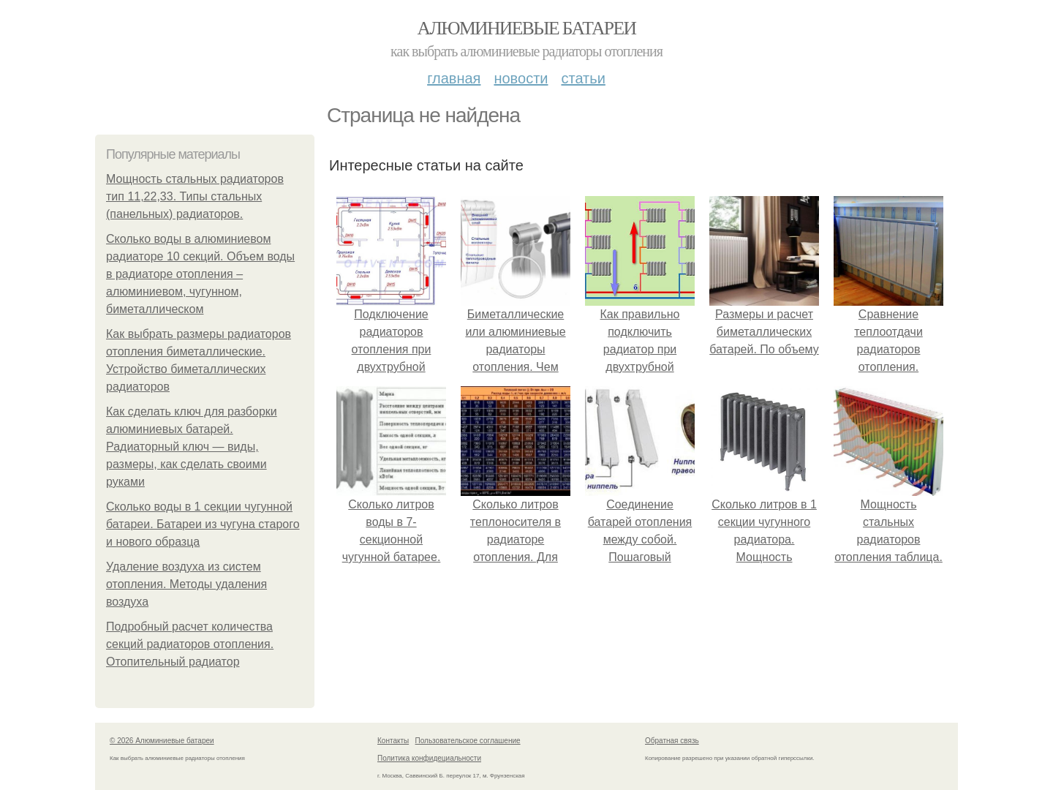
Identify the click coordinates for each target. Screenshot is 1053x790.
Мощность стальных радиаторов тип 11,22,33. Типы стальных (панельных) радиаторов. (195, 196)
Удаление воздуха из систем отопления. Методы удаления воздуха (186, 584)
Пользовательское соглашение (468, 741)
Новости (521, 78)
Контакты (393, 741)
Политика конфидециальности (429, 758)
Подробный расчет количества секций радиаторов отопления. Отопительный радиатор (189, 644)
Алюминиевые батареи (527, 28)
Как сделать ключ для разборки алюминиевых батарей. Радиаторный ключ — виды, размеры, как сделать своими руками (191, 446)
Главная (453, 78)
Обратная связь (672, 741)
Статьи (583, 78)
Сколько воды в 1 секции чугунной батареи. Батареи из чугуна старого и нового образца (203, 524)
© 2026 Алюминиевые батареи (162, 741)
